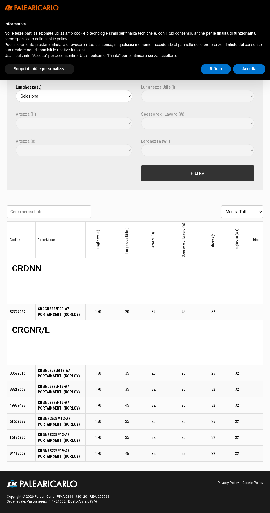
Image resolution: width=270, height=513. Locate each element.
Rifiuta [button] (216, 69)
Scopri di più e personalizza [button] (39, 69)
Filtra (198, 173)
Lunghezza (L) (29, 87)
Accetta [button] (249, 69)
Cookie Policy (252, 483)
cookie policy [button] (56, 39)
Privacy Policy (228, 483)
